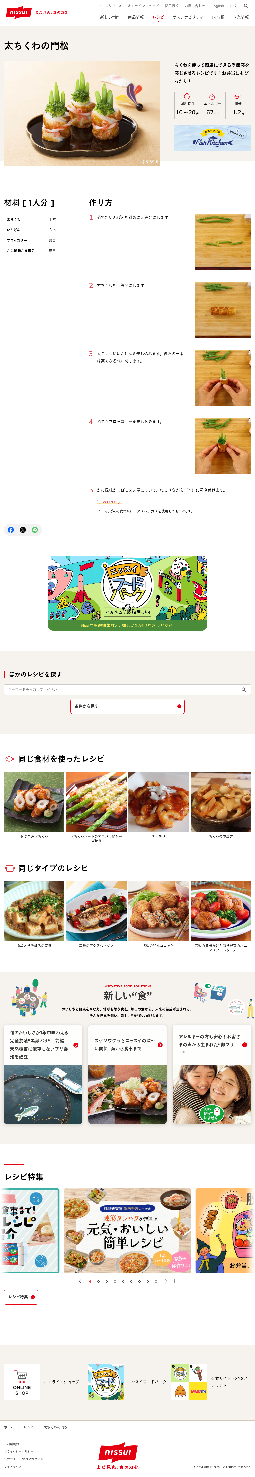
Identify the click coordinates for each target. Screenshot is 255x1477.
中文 (233, 6)
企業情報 (241, 17)
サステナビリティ (188, 17)
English (217, 6)
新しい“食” (110, 17)
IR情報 (218, 17)
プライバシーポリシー (19, 1452)
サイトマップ (12, 1467)
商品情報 (136, 17)
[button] (80, 1281)
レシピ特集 (18, 1297)
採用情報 (172, 6)
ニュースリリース (108, 6)
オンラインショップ (143, 6)
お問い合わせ (195, 6)
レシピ (158, 17)
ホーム (9, 1427)
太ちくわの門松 (55, 1427)
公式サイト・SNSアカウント (23, 1459)
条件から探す (87, 706)
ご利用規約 (11, 1444)
